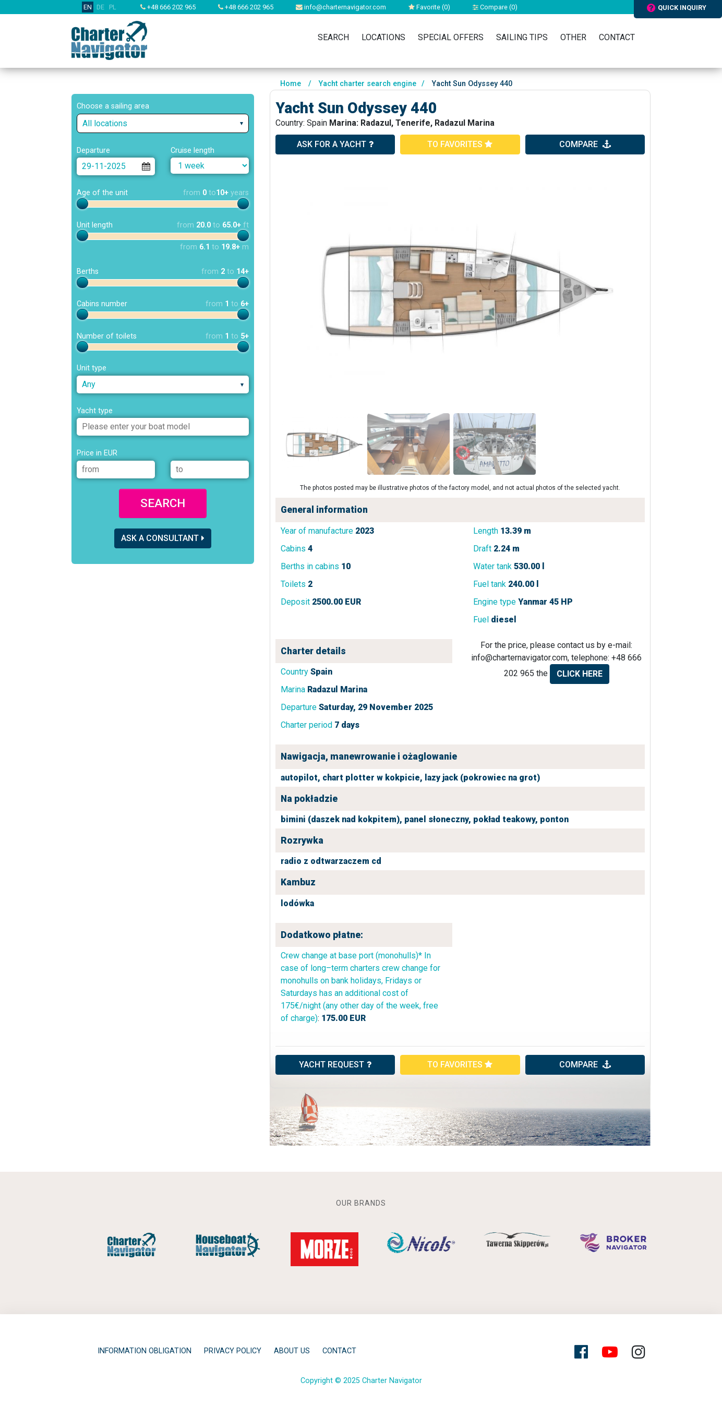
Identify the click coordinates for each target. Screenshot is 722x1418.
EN (87, 7)
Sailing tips (522, 37)
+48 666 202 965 (168, 7)
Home (290, 83)
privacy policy (232, 1351)
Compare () (495, 7)
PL (112, 7)
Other (573, 37)
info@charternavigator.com (341, 7)
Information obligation (144, 1351)
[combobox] (163, 123)
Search (333, 37)
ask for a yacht (335, 144)
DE (100, 7)
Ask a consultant (162, 538)
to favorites (459, 144)
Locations (383, 37)
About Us (292, 1351)
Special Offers (451, 37)
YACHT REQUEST (335, 1064)
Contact (617, 37)
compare (585, 144)
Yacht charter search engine (367, 83)
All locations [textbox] (104, 123)
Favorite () (429, 7)
